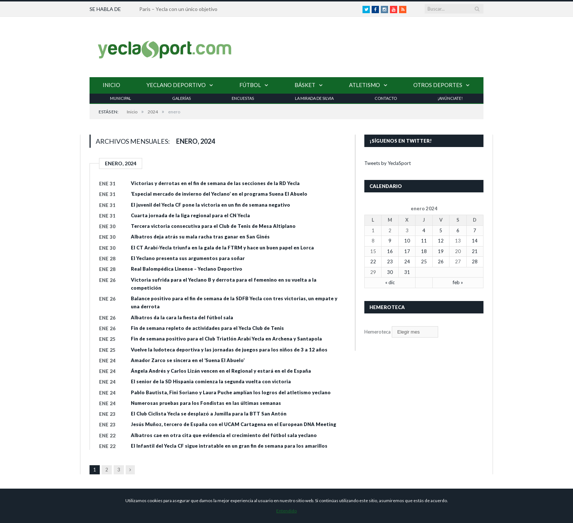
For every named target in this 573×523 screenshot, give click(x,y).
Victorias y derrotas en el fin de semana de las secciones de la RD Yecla (215, 183)
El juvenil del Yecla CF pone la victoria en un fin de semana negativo (210, 205)
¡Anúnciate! (450, 98)
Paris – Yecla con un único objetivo (178, 9)
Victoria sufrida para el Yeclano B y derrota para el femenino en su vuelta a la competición (223, 284)
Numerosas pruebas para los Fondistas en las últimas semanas (206, 403)
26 (441, 261)
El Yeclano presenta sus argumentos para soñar (188, 258)
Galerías (181, 98)
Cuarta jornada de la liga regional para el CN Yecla (190, 215)
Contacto (386, 98)
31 (407, 272)
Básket (305, 85)
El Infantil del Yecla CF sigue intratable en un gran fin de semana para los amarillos (229, 446)
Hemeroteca (377, 332)
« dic (390, 282)
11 (424, 241)
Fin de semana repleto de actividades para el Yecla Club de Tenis (207, 328)
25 (424, 261)
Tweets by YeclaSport (387, 163)
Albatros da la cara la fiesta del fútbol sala (182, 317)
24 (407, 261)
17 (407, 251)
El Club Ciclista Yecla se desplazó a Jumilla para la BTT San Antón (208, 414)
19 (441, 251)
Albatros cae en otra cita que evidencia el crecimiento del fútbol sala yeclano (224, 435)
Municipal (120, 98)
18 (424, 251)
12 (441, 241)
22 (373, 261)
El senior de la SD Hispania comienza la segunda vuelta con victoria (211, 381)
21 (475, 251)
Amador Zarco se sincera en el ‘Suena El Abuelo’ (187, 360)
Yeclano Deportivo (176, 85)
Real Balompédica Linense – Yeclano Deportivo (186, 269)
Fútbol (250, 85)
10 (407, 241)
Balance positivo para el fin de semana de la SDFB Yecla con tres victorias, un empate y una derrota (234, 302)
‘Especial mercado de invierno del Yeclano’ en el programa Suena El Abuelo (219, 194)
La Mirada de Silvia (314, 98)
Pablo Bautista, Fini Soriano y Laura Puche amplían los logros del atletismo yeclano (231, 392)
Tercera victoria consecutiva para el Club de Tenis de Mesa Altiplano (213, 226)
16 (390, 251)
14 (475, 241)
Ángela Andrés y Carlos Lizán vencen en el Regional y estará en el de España (221, 371)
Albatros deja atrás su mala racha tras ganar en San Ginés (200, 237)
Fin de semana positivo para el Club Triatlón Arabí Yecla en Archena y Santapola (226, 339)
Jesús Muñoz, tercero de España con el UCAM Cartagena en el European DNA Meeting (233, 424)
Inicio (111, 85)
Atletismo (364, 85)
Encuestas (243, 98)
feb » (458, 282)
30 (390, 272)
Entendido (286, 510)
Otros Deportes (437, 85)
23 (390, 261)
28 (475, 261)
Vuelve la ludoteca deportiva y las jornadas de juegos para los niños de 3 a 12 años (229, 350)
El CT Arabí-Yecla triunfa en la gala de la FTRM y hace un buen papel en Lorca (222, 248)
